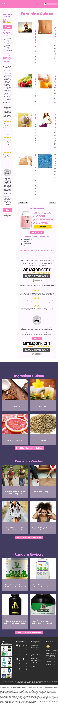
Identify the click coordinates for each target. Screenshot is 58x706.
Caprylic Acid (43, 406)
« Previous (23, 203)
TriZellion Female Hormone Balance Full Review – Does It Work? (15, 624)
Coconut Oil (15, 406)
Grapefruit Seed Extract (15, 440)
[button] (45, 4)
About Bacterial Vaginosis (42, 492)
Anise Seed (42, 440)
